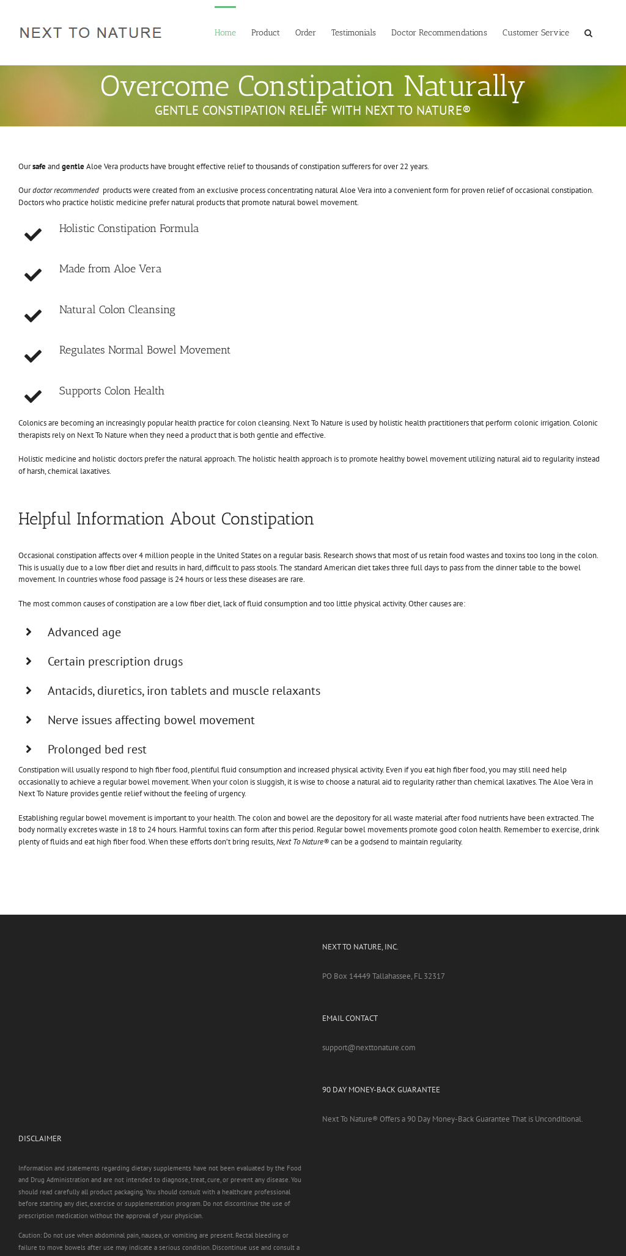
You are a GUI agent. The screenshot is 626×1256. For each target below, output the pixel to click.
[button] (588, 31)
